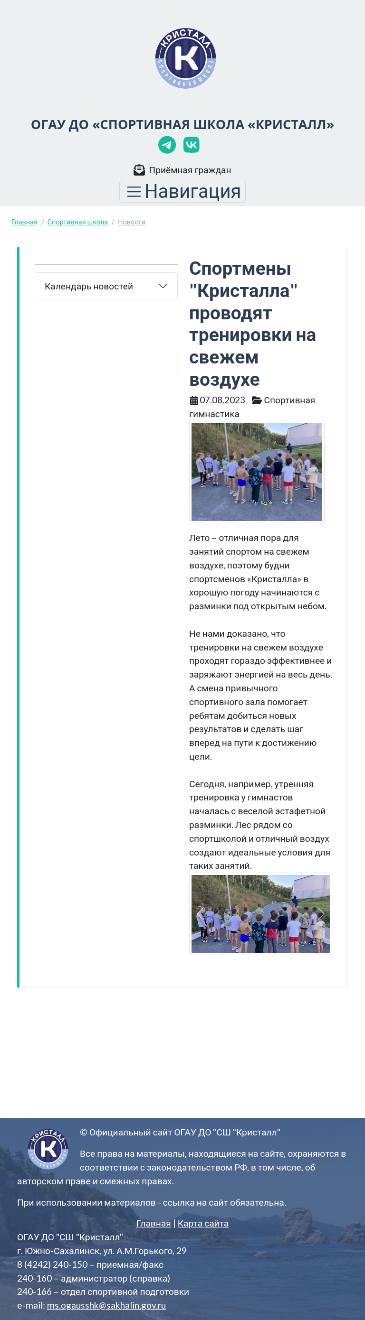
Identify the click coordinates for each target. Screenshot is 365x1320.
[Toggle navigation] (182, 192)
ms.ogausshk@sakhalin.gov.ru (106, 1305)
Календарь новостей (89, 285)
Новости (131, 222)
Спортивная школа (78, 222)
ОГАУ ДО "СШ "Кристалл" (70, 1236)
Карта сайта (203, 1223)
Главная (24, 222)
